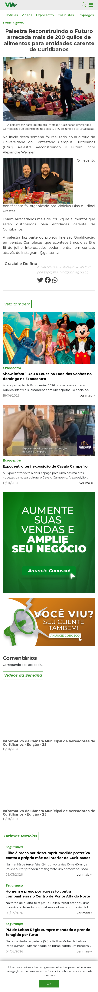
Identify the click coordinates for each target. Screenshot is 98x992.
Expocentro (45, 15)
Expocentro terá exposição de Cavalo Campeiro (45, 466)
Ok (49, 984)
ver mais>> (87, 395)
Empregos (86, 15)
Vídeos (27, 15)
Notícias (11, 15)
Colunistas (66, 15)
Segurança (14, 847)
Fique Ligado (13, 23)
